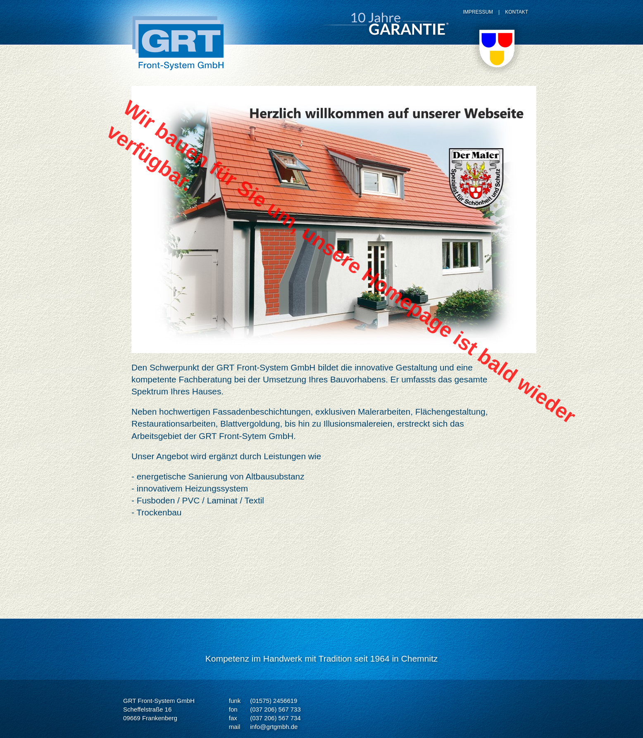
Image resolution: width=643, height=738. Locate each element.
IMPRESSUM (478, 12)
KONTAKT (516, 12)
